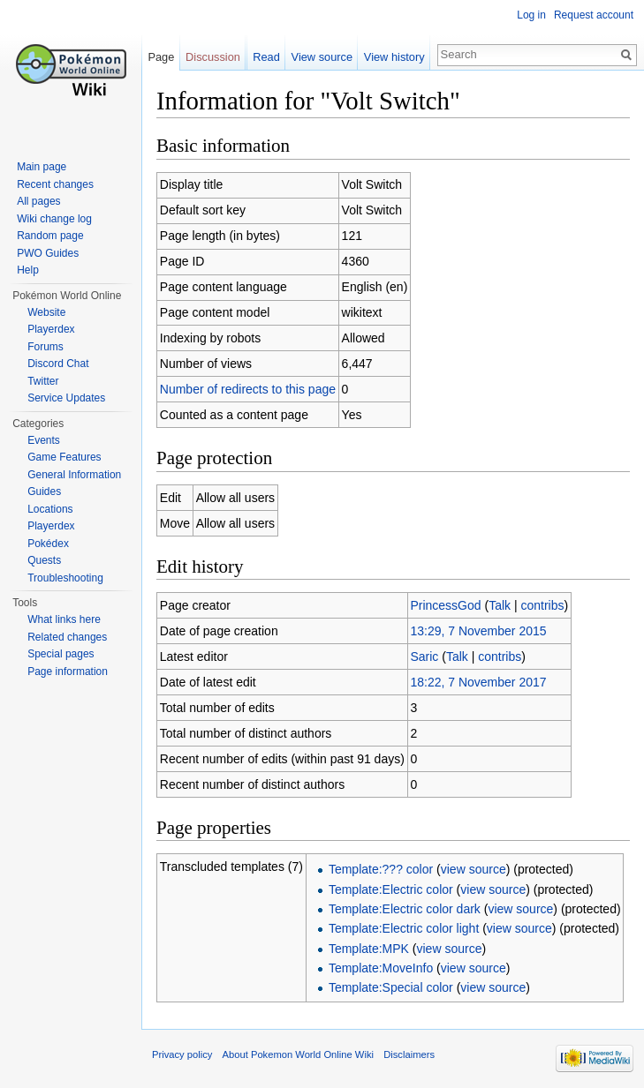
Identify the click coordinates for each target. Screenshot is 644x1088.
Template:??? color (381, 869)
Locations (49, 509)
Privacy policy (182, 1054)
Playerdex (50, 329)
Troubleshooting (65, 578)
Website (46, 312)
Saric (424, 656)
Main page (41, 167)
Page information (67, 671)
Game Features (64, 457)
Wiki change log (54, 219)
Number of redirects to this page (248, 389)
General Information (74, 475)
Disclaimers (409, 1054)
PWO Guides (48, 253)
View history (394, 57)
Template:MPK (369, 949)
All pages (38, 201)
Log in (531, 15)
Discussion (213, 57)
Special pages (60, 654)
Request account (593, 15)
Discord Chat (57, 363)
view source (473, 869)
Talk (500, 605)
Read (266, 57)
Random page (50, 235)
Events (43, 440)
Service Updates (66, 398)
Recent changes (55, 184)
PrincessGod (445, 605)
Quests (44, 560)
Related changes (67, 637)
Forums (45, 347)
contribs (542, 605)
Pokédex (48, 543)
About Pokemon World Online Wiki (298, 1054)
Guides (44, 491)
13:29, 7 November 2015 (478, 631)
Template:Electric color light (404, 928)
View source (322, 57)
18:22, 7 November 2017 (478, 682)
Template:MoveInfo (381, 968)
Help (28, 270)
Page (161, 57)
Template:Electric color (391, 889)
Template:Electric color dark (405, 909)
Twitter (42, 381)
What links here (64, 619)
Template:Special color (391, 987)
